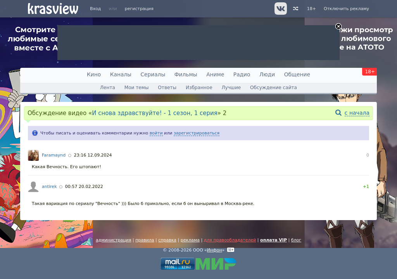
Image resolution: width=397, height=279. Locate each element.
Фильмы (185, 74)
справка (167, 240)
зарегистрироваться (196, 133)
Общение (297, 74)
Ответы (167, 87)
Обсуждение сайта (273, 87)
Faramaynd (54, 155)
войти (156, 133)
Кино (94, 74)
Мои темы (136, 87)
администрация (113, 240)
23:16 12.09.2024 (93, 155)
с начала (357, 113)
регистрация (139, 8)
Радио (241, 74)
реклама (190, 240)
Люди (267, 74)
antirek (49, 186)
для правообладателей (230, 240)
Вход (95, 8)
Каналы (120, 74)
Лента (107, 87)
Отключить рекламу (346, 8)
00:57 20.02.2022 (84, 186)
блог (296, 240)
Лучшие (231, 87)
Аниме (215, 74)
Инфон (214, 250)
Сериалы (152, 74)
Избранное (199, 87)
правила (144, 240)
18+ (311, 8)
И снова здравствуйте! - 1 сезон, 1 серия (154, 113)
